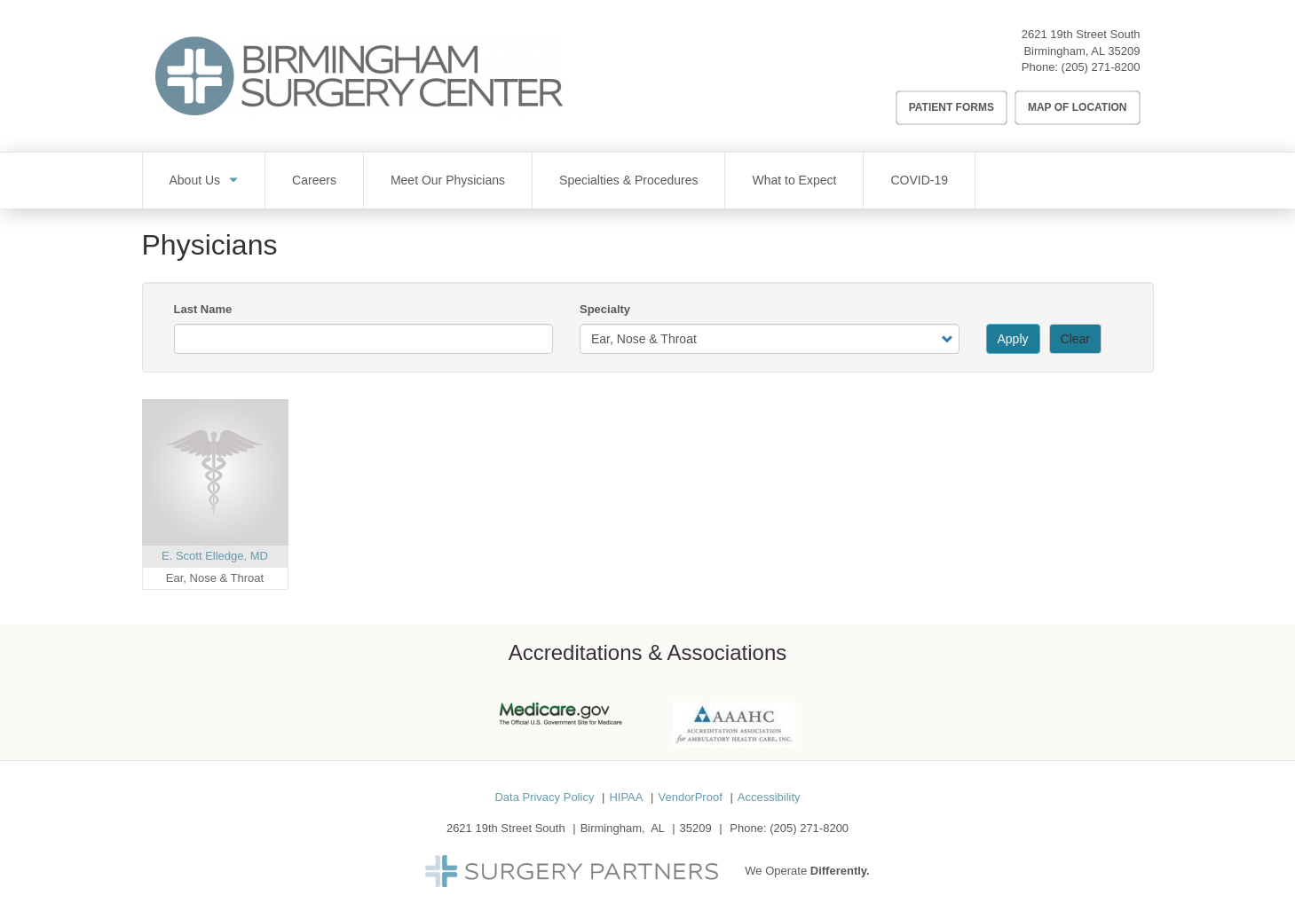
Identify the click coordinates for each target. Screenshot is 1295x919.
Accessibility (769, 797)
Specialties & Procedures (628, 180)
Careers (314, 180)
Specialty (605, 309)
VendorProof (690, 797)
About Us (195, 180)
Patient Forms (951, 107)
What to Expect (794, 180)
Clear (1075, 339)
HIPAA (626, 797)
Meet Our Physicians (448, 180)
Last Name (203, 309)
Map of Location (1077, 107)
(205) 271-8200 (1101, 67)
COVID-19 (919, 180)
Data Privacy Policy (544, 797)
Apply (1013, 339)
